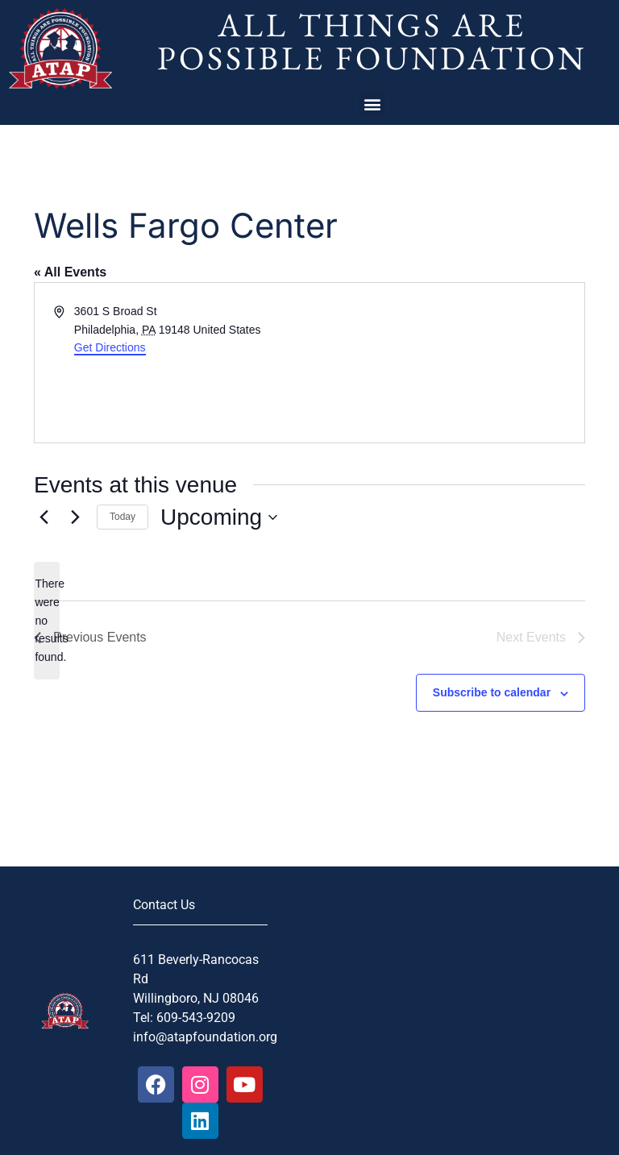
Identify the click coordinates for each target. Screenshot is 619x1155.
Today (122, 516)
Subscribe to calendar (491, 692)
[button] (372, 103)
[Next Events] (75, 517)
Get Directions (110, 347)
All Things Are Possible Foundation (372, 41)
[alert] (47, 620)
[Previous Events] (43, 517)
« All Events (70, 272)
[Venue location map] (445, 362)
